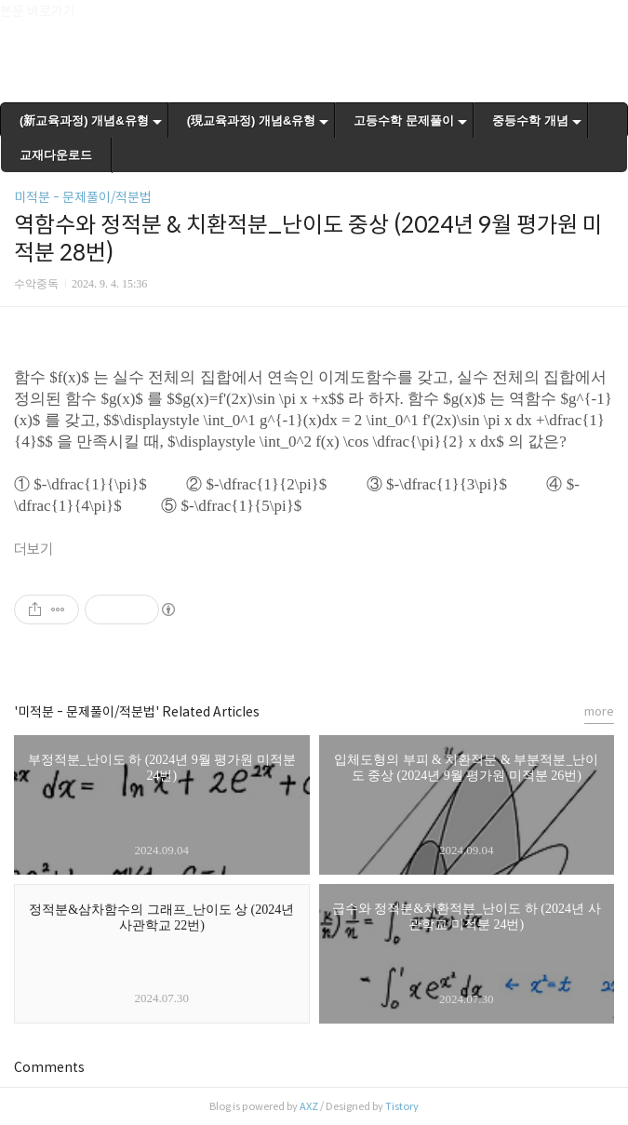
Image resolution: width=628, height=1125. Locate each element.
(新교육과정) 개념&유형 (84, 120)
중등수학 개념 (530, 120)
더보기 (33, 549)
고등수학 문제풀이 (404, 120)
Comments (49, 1067)
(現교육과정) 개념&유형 (251, 120)
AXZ (309, 1106)
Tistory (402, 1106)
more (599, 711)
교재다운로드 (56, 155)
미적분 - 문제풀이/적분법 (83, 197)
